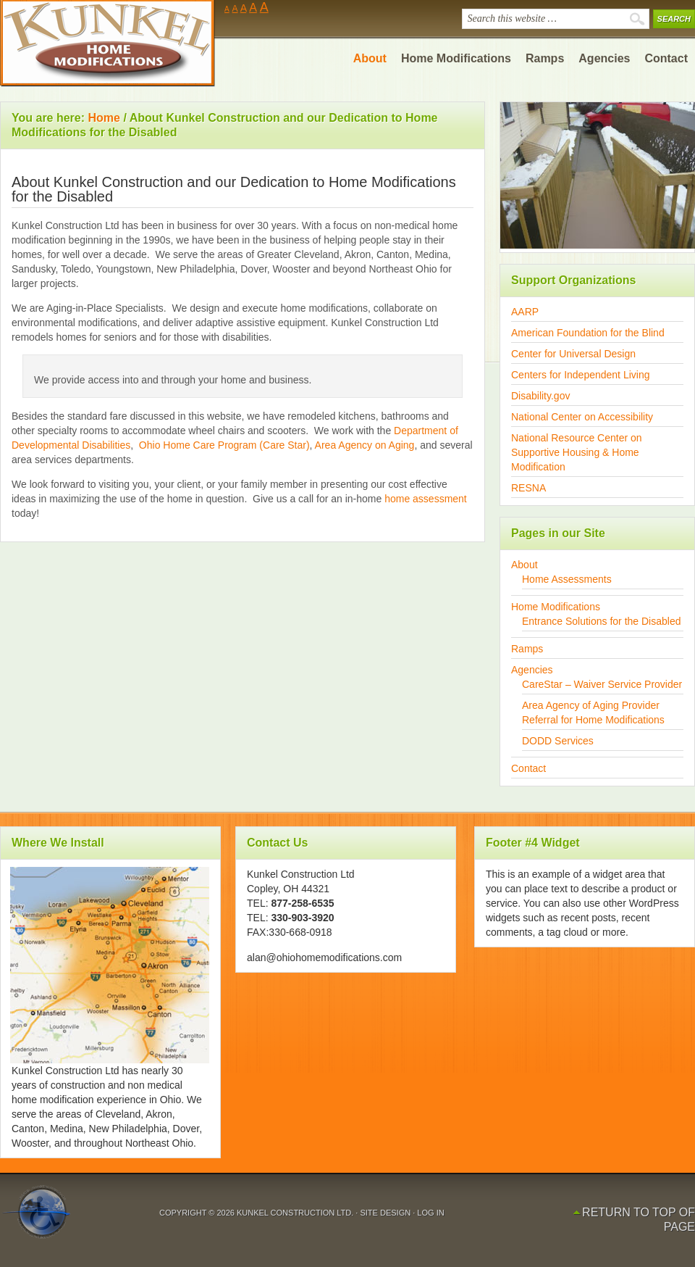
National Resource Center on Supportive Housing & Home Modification (576, 452)
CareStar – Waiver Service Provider (602, 684)
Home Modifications (555, 606)
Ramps (527, 649)
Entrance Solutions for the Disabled (601, 621)
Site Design (386, 1212)
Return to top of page (638, 1219)
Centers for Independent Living (580, 375)
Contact (528, 768)
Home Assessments (567, 579)
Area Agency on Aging (364, 445)
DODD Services (558, 741)
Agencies (532, 670)
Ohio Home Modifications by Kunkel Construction (108, 43)
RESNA (528, 488)
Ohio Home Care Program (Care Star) (224, 445)
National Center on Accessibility (582, 417)
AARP (525, 311)
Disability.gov (540, 396)
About (524, 564)
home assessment (425, 498)
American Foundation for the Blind (588, 332)
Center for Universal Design (573, 354)
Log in (430, 1212)
